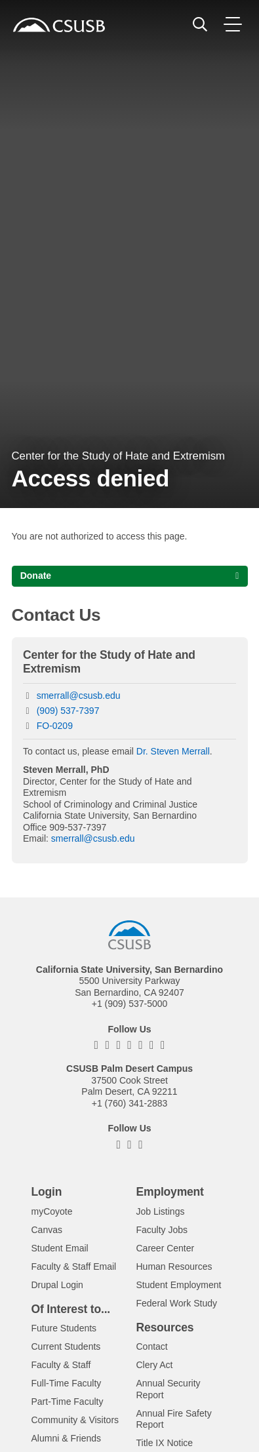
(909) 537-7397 (68, 710)
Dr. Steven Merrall (173, 751)
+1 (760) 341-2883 (130, 1103)
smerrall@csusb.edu (79, 695)
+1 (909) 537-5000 (130, 1003)
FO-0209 (55, 725)
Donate (35, 575)
